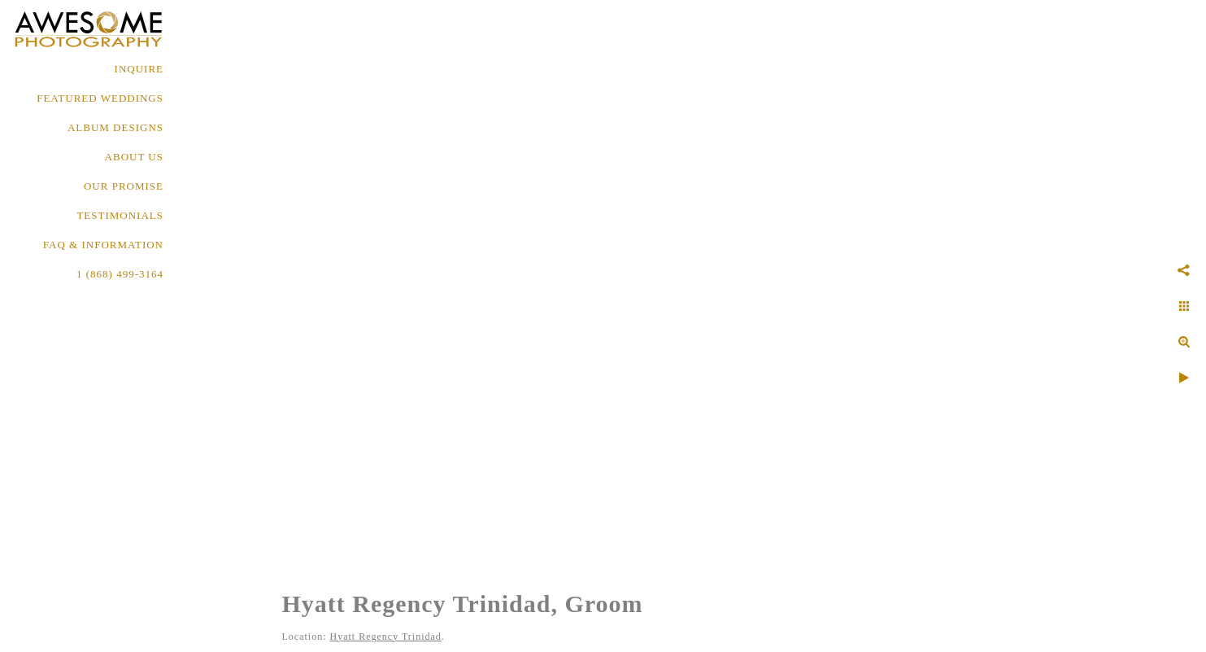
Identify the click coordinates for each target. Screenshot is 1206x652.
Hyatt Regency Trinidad (385, 636)
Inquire (139, 69)
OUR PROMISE (123, 186)
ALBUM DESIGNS (115, 127)
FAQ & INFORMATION (103, 244)
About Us (134, 157)
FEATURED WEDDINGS (100, 98)
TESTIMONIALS (119, 215)
